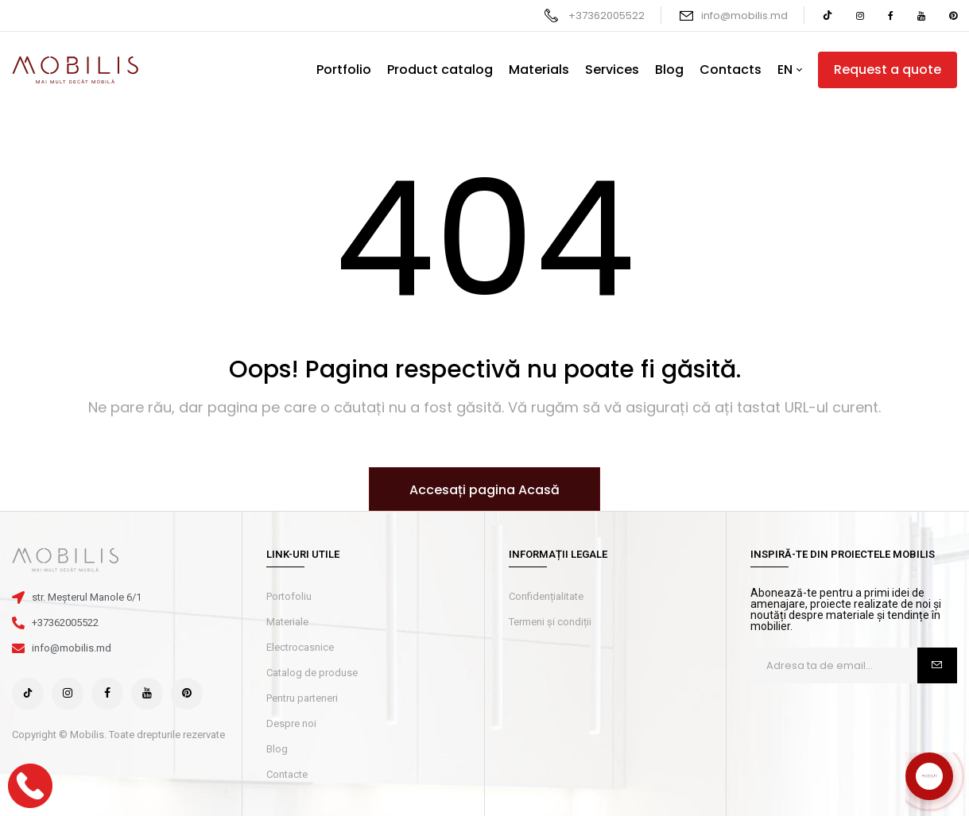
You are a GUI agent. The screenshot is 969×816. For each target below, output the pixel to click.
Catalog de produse (312, 673)
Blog (277, 749)
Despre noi (291, 723)
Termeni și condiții (550, 622)
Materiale (287, 622)
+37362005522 (606, 15)
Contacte (287, 774)
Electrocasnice (300, 647)
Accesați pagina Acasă (484, 490)
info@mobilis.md (744, 15)
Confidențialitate (546, 596)
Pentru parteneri (302, 698)
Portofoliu (289, 596)
